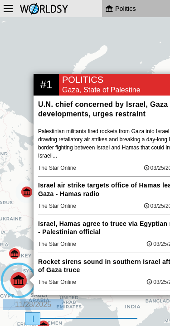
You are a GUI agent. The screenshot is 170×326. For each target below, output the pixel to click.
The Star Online (57, 168)
